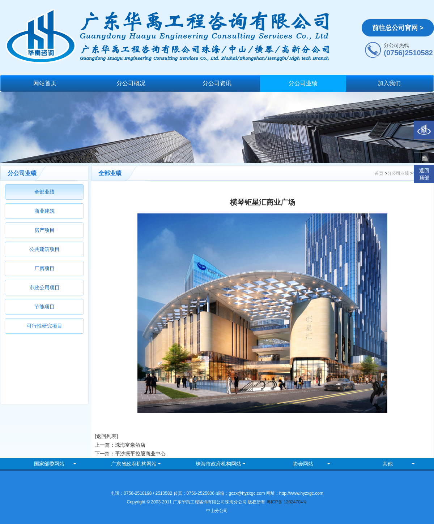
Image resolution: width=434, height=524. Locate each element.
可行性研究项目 (44, 326)
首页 (379, 173)
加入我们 (389, 83)
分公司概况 (130, 83)
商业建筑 (44, 211)
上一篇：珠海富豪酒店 (120, 445)
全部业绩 (44, 192)
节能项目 (44, 306)
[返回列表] (106, 436)
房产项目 (44, 230)
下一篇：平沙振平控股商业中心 (130, 453)
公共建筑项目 (44, 249)
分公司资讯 (217, 83)
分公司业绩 (303, 83)
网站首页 (44, 83)
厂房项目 (44, 268)
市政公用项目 (44, 287)
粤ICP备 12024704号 (287, 501)
